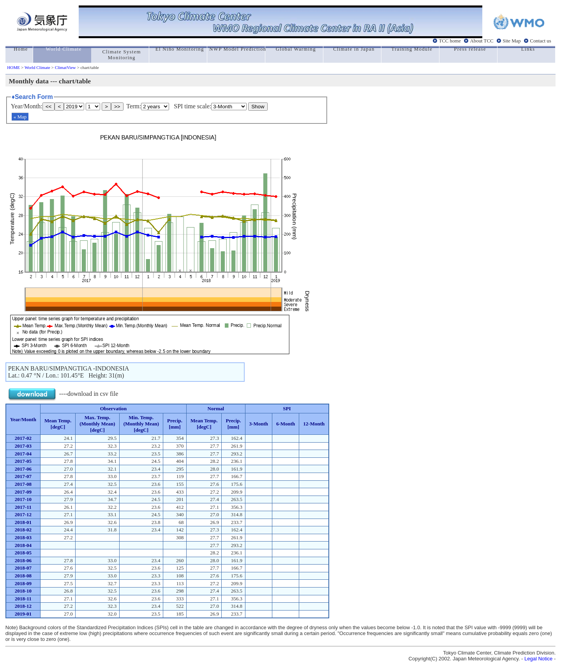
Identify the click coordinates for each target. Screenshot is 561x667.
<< (49, 106)
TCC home (450, 41)
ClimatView (65, 67)
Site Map (512, 41)
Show (257, 106)
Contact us (540, 41)
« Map (20, 117)
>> (117, 106)
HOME (13, 67)
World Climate (37, 67)
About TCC (482, 41)
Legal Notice (538, 659)
